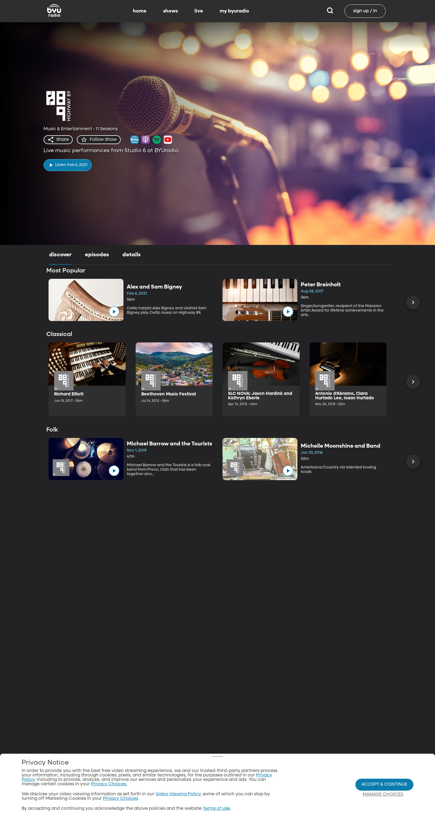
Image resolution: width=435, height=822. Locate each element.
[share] (58, 139)
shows (170, 11)
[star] (99, 139)
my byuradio (234, 11)
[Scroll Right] (413, 302)
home (139, 11)
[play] (68, 165)
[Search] (330, 11)
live (198, 11)
